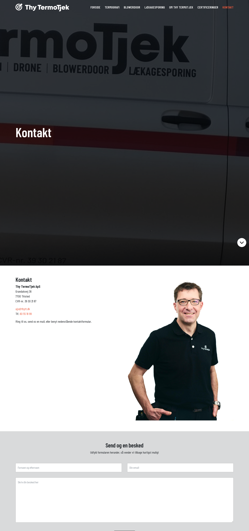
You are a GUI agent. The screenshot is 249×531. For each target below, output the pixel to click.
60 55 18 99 (26, 314)
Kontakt (228, 7)
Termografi (112, 7)
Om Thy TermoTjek (181, 7)
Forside (95, 7)
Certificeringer (207, 7)
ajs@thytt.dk (22, 309)
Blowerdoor (132, 7)
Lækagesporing (154, 7)
